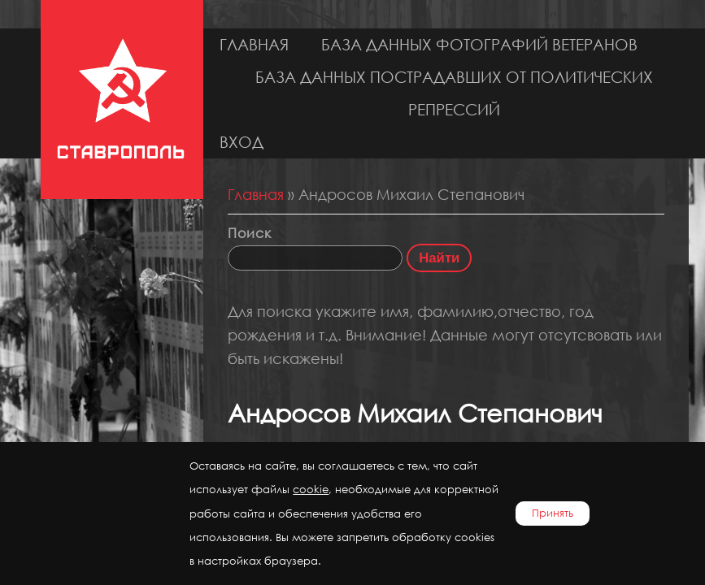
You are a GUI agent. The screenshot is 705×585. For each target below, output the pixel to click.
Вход (241, 141)
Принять (552, 513)
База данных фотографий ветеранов (479, 44)
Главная (254, 44)
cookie (311, 489)
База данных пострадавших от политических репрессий (454, 93)
